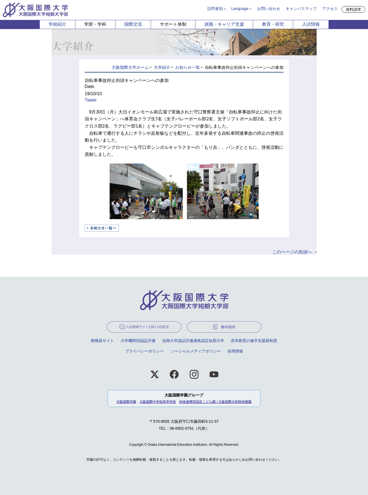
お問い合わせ (268, 8)
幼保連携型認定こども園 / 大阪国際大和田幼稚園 (215, 402)
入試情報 (311, 24)
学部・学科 (95, 24)
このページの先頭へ (292, 252)
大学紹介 (162, 67)
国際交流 (133, 24)
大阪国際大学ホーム (130, 67)
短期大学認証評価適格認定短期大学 (193, 340)
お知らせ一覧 (187, 67)
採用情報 (235, 351)
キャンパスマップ (301, 8)
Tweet (91, 100)
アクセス (330, 8)
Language (239, 8)
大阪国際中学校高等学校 (157, 402)
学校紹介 (57, 24)
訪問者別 (215, 8)
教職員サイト (102, 340)
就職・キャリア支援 (224, 24)
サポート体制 (173, 24)
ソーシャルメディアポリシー (196, 351)
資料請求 (353, 9)
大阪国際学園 (126, 402)
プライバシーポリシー (144, 351)
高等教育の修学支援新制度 (254, 340)
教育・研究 (273, 24)
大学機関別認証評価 (138, 340)
